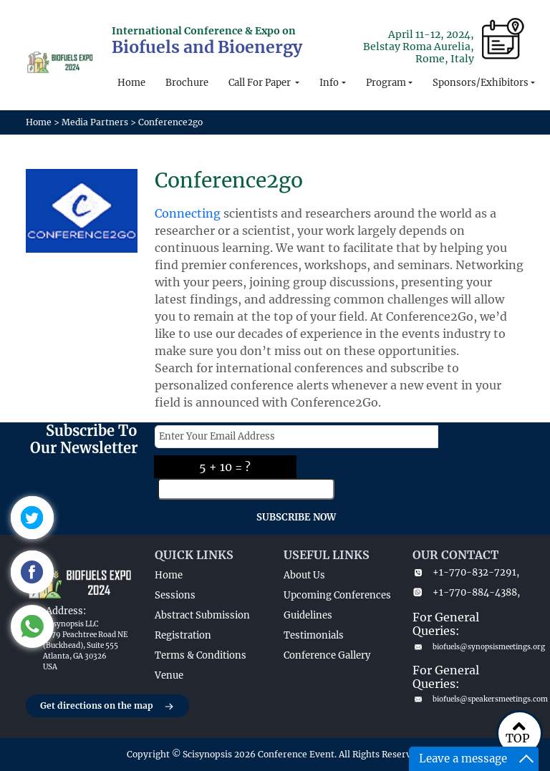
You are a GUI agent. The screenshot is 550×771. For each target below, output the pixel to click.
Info (329, 83)
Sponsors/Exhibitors (481, 83)
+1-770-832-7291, (465, 572)
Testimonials (314, 635)
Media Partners (95, 122)
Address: (66, 611)
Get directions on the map (107, 706)
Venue (169, 675)
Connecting (188, 213)
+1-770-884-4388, (466, 592)
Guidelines (308, 615)
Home (131, 83)
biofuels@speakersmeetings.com (468, 699)
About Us (304, 575)
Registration (183, 635)
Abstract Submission (202, 615)
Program (386, 83)
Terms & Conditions (200, 655)
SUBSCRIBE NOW (296, 517)
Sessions (175, 595)
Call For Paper (260, 83)
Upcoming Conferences (337, 595)
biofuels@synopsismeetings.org (468, 646)
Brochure (186, 83)
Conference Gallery (327, 655)
